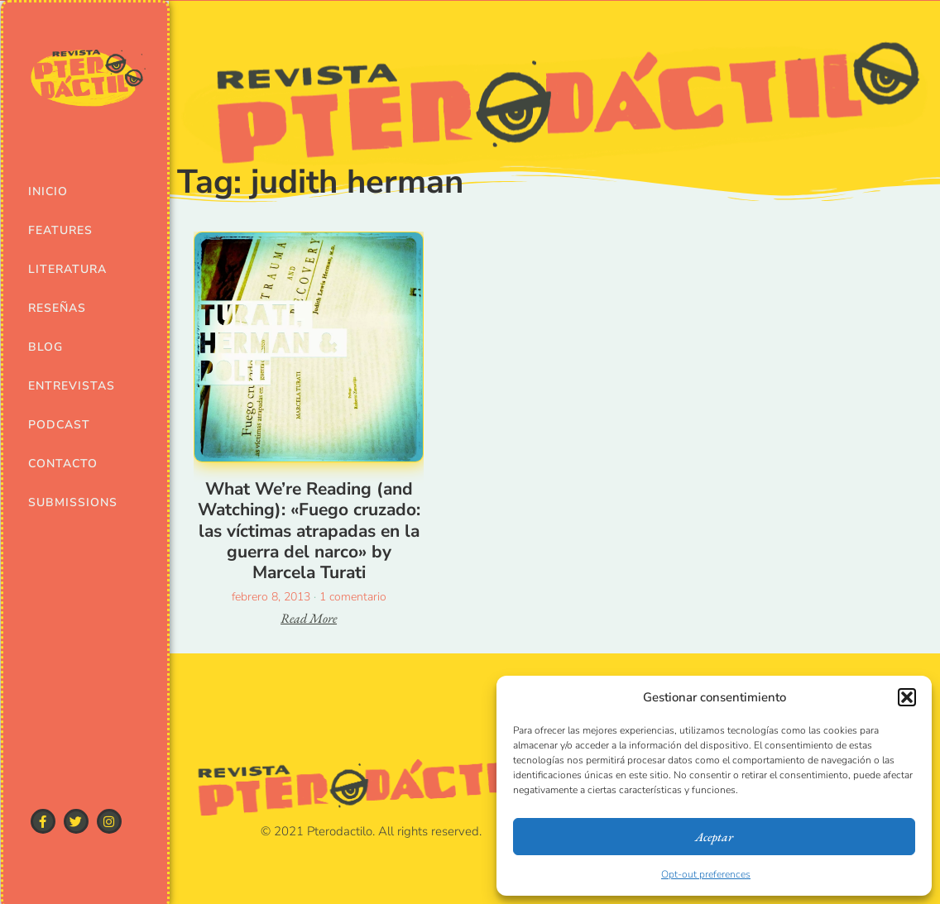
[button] (907, 697)
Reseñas (57, 308)
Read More (309, 618)
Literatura (61, 269)
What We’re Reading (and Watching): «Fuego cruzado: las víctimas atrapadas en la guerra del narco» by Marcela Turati (309, 530)
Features (60, 230)
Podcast (59, 425)
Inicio (48, 191)
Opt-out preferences (706, 874)
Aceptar (714, 836)
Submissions (61, 502)
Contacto (61, 463)
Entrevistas (61, 386)
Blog (45, 347)
